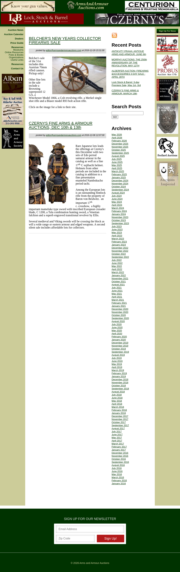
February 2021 (119, 303)
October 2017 (119, 422)
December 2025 (120, 143)
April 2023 (117, 235)
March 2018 (118, 407)
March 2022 (118, 272)
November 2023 (120, 217)
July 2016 (117, 468)
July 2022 (117, 260)
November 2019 (120, 345)
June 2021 (117, 290)
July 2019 (117, 358)
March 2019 (118, 370)
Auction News (15, 30)
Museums (18, 50)
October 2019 (119, 348)
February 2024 (119, 211)
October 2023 (119, 220)
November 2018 (120, 382)
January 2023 (119, 244)
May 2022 (117, 266)
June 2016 (117, 471)
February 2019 (119, 373)
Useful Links (17, 60)
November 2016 (120, 456)
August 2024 (118, 192)
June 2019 (117, 361)
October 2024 (119, 186)
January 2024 (119, 214)
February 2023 (119, 241)
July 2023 (117, 226)
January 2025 (119, 177)
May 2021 (117, 293)
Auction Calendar (13, 34)
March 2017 (118, 443)
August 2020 (118, 321)
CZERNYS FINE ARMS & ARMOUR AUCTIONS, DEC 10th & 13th (60, 125)
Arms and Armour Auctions (94, 563)
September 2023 (120, 223)
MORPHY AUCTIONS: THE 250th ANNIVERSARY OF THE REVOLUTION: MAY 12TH (129, 62)
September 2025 (120, 153)
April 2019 (117, 367)
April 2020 (117, 333)
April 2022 (117, 269)
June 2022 (117, 263)
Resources (17, 47)
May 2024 (117, 202)
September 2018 (120, 388)
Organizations (16, 57)
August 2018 (118, 391)
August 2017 (118, 428)
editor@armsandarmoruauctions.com (63, 50)
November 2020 (120, 312)
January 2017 (119, 449)
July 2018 (117, 394)
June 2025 (117, 162)
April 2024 (117, 205)
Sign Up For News (167, 31)
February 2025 (119, 174)
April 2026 (117, 137)
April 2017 (117, 440)
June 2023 (117, 229)
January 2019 (119, 376)
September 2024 (120, 189)
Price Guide (16, 43)
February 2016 (119, 480)
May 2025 (117, 165)
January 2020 (119, 339)
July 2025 (117, 159)
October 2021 (119, 281)
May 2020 (117, 330)
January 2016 (119, 483)
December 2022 (120, 247)
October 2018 (119, 385)
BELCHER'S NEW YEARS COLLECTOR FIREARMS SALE (65, 40)
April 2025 (117, 168)
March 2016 (118, 477)
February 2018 (119, 410)
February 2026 (119, 140)
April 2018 (117, 404)
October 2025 (119, 150)
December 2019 (120, 342)
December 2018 (120, 379)
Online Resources (14, 52)
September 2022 (120, 257)
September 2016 (120, 462)
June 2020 (117, 327)
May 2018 (117, 401)
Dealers (19, 38)
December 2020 (120, 309)
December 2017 (120, 416)
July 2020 (117, 324)
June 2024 (117, 199)
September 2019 (120, 352)
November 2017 (120, 419)
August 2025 (118, 156)
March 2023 (118, 238)
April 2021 (117, 296)
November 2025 (120, 146)
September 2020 (120, 318)
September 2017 (120, 425)
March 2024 (118, 208)
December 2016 (120, 453)
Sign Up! (110, 538)
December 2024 (120, 180)
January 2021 (119, 306)
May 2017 (117, 437)
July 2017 (117, 431)
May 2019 (117, 364)
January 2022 (119, 275)
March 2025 (118, 171)
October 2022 (119, 254)
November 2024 (120, 183)
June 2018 (117, 397)
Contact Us (17, 68)
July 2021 (117, 287)
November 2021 (120, 278)
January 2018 (119, 413)
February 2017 (119, 446)
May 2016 (117, 474)
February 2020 (119, 336)
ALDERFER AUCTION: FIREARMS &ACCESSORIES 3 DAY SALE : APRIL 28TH (130, 73)
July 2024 (117, 195)
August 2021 (118, 284)
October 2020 (119, 315)
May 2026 (117, 134)
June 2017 (117, 434)
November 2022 (120, 251)
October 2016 (119, 459)
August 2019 (118, 355)
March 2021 (118, 300)
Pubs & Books (16, 55)
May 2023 (117, 232)
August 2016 (118, 465)
